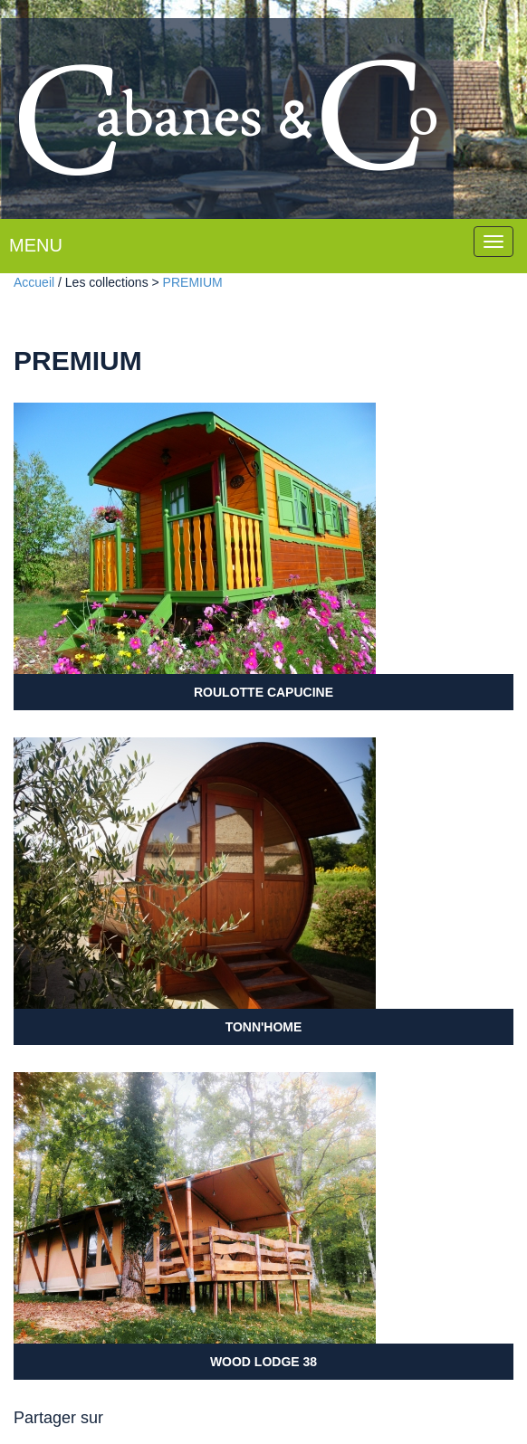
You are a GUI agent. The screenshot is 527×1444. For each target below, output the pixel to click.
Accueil (34, 282)
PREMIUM (193, 282)
